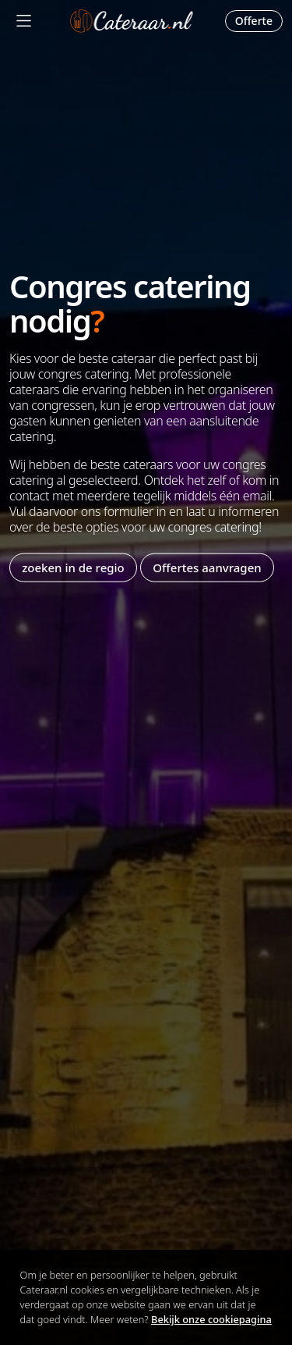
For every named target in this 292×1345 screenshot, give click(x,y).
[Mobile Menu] (23, 20)
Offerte (254, 20)
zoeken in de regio (73, 567)
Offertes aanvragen (207, 567)
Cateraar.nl (131, 21)
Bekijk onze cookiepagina (211, 1319)
